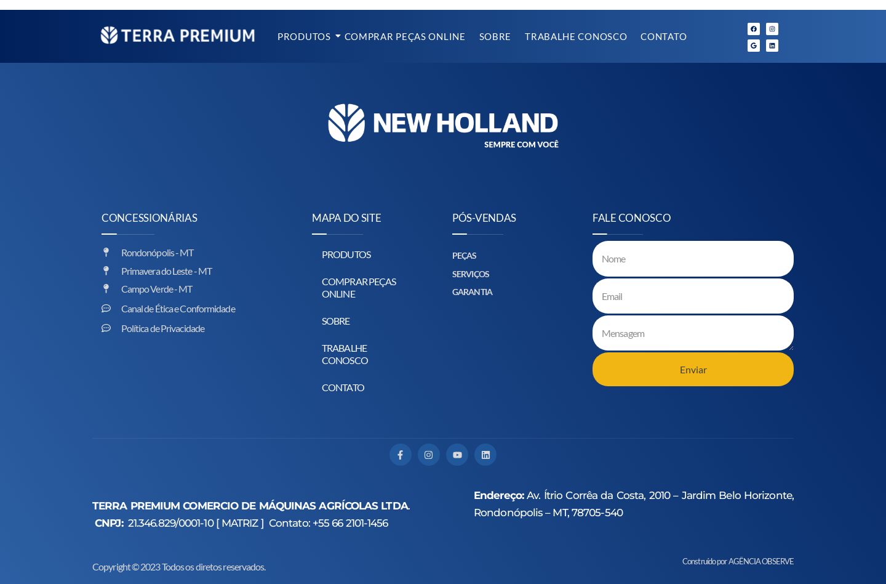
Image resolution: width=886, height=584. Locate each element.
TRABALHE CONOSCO (576, 36)
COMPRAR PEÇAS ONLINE (405, 36)
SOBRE (495, 36)
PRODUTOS (305, 36)
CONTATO (664, 36)
